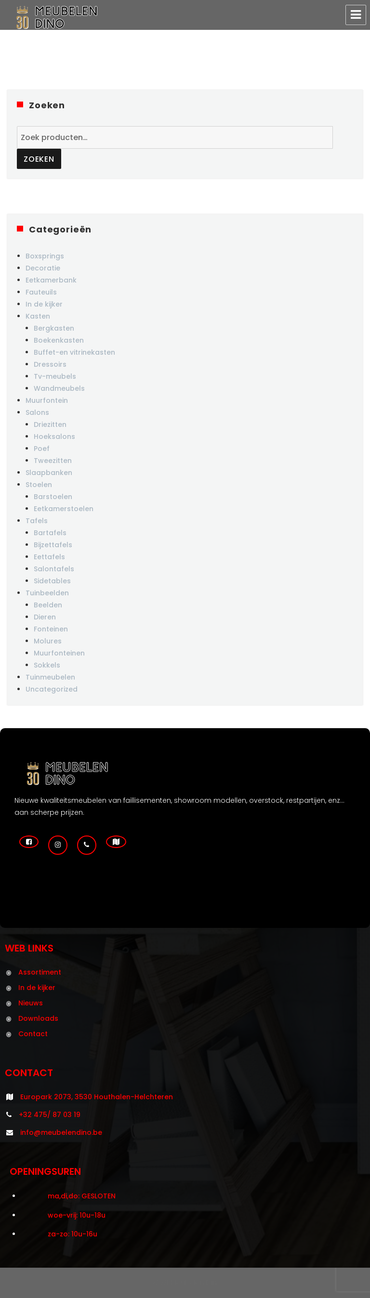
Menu (355, 15)
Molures (48, 641)
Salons (37, 412)
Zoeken (39, 159)
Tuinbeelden (47, 593)
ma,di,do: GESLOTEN (82, 1196)
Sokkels (47, 665)
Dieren (45, 617)
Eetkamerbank (51, 280)
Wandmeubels (59, 388)
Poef (42, 448)
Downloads (38, 1018)
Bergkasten (54, 328)
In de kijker (44, 304)
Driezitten (50, 424)
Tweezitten (53, 460)
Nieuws (30, 1003)
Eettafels (49, 557)
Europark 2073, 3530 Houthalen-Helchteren (96, 1097)
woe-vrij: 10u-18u (77, 1215)
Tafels (37, 521)
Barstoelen (53, 496)
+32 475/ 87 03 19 (49, 1114)
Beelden (48, 605)
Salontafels (54, 569)
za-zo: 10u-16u (72, 1234)
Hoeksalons (54, 436)
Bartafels (50, 533)
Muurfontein (47, 400)
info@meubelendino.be (61, 1132)
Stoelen (39, 484)
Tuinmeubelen (50, 677)
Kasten (38, 316)
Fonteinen (51, 629)
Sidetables (52, 581)
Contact (33, 1034)
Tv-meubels (55, 376)
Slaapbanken (49, 472)
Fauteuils (41, 292)
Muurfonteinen (59, 653)
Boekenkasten (59, 340)
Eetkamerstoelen (63, 509)
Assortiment (39, 972)
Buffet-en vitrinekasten (74, 352)
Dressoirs (50, 364)
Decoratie (43, 268)
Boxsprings (45, 256)
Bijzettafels (53, 545)
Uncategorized (52, 689)
